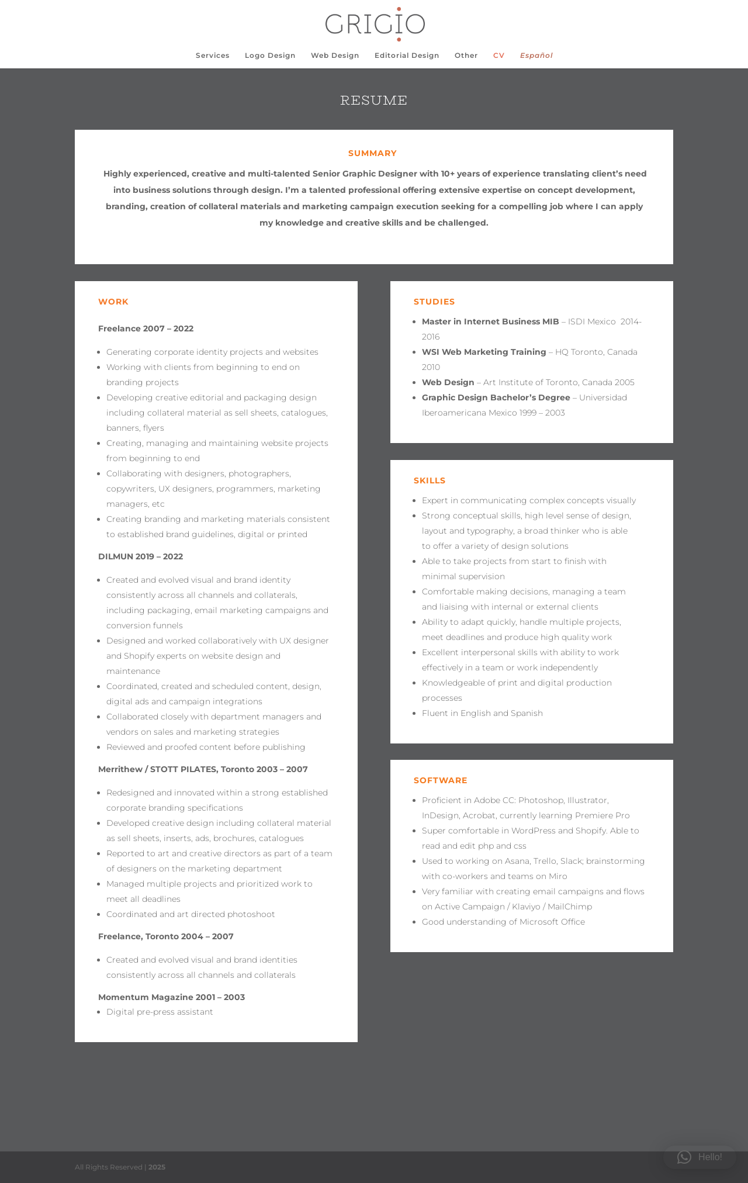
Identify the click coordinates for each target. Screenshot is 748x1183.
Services (213, 55)
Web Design (335, 55)
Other (466, 55)
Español (536, 55)
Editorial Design (407, 55)
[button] (699, 1157)
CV (499, 55)
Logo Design (270, 55)
